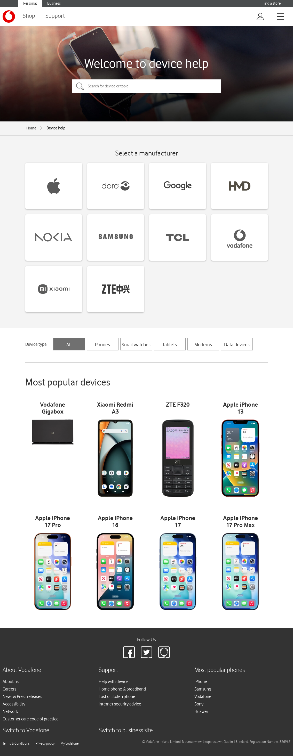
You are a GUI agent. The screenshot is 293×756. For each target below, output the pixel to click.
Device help (55, 128)
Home (31, 128)
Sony (198, 703)
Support (55, 16)
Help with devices (114, 681)
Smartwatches (136, 344)
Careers (9, 689)
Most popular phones (219, 670)
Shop (29, 16)
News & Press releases (22, 696)
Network (10, 711)
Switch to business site (126, 730)
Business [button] (54, 3)
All (69, 344)
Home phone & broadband (122, 689)
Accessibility (14, 703)
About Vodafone (22, 670)
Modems (203, 344)
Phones (102, 344)
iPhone (200, 681)
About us (11, 681)
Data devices (237, 344)
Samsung (202, 689)
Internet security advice (120, 703)
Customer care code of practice (31, 718)
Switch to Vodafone (26, 730)
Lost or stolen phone (117, 696)
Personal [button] (30, 3)
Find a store (272, 3)
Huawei (201, 711)
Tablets (169, 344)
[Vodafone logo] (9, 16)
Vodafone (202, 696)
